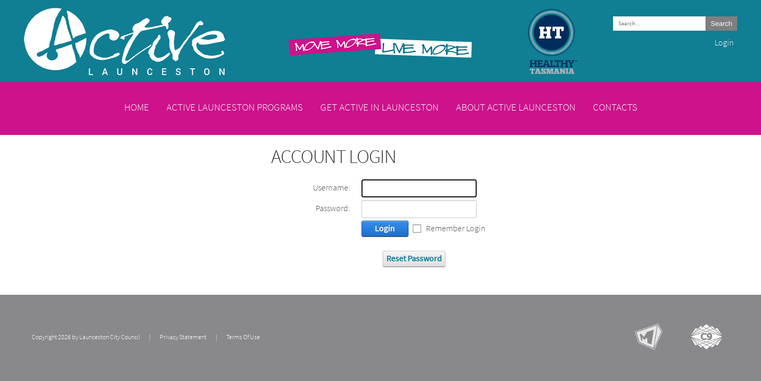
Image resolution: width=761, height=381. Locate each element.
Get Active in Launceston (379, 107)
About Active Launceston (516, 107)
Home (136, 107)
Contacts (615, 107)
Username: (331, 188)
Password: (332, 208)
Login (724, 42)
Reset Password (414, 258)
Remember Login (456, 228)
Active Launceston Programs (234, 107)
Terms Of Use (243, 337)
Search (721, 24)
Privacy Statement (183, 337)
